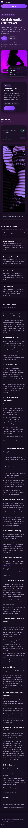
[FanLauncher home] (6, 2)
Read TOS (12, 38)
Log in (14, 6)
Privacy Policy (7, 565)
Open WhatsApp (9, 108)
